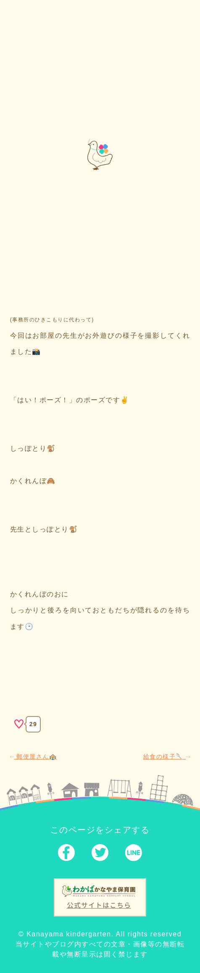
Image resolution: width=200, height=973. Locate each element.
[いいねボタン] (19, 724)
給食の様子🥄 (166, 756)
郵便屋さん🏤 (33, 756)
